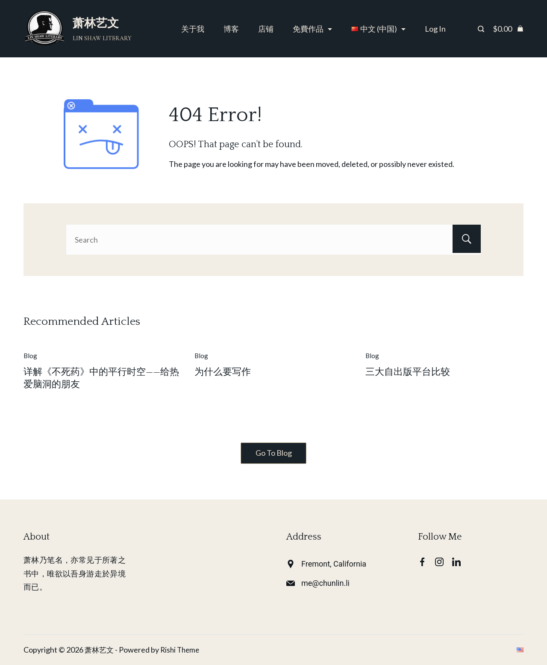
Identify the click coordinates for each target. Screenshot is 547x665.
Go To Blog (274, 453)
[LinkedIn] (456, 562)
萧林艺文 (96, 23)
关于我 (192, 28)
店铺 (266, 28)
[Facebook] (422, 562)
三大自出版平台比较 (407, 372)
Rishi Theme (182, 649)
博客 (231, 28)
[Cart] (508, 29)
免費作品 (312, 28)
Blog (30, 355)
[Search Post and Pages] (481, 29)
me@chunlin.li (325, 583)
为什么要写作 (222, 372)
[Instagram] (439, 562)
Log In (435, 28)
